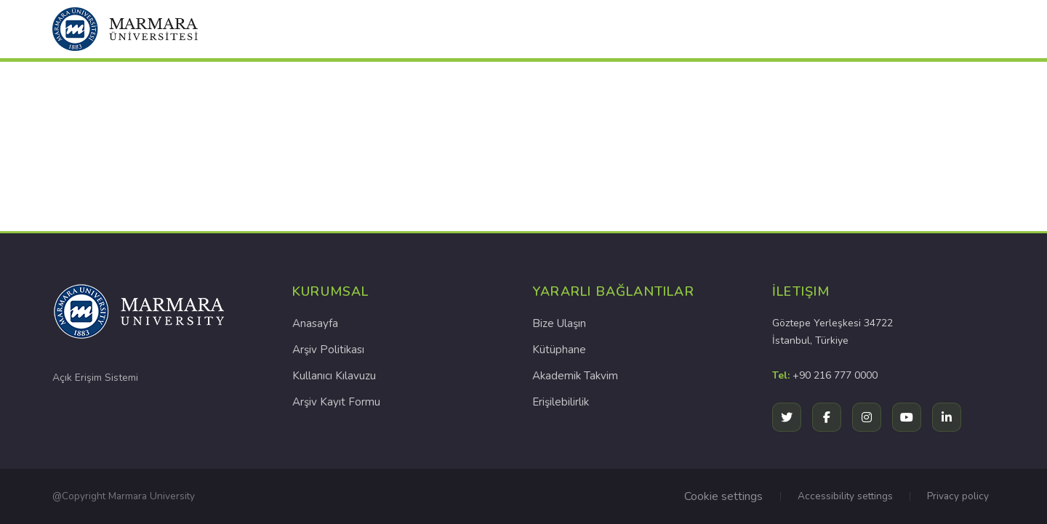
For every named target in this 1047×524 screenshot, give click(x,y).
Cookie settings (723, 496)
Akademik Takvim (575, 375)
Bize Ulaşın (559, 323)
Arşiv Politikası (328, 349)
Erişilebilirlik (560, 402)
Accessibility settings (845, 496)
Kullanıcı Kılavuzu (334, 375)
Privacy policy (958, 496)
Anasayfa (315, 323)
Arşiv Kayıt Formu (336, 402)
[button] (125, 29)
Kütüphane (559, 349)
